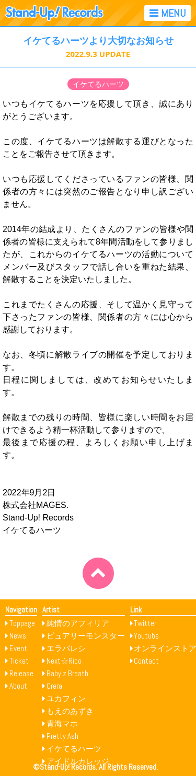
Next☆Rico (64, 661)
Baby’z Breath (67, 673)
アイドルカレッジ (78, 761)
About (18, 686)
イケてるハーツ (98, 84)
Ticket (19, 661)
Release (21, 673)
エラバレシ (66, 648)
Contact (146, 661)
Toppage (22, 623)
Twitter (145, 623)
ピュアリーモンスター (86, 636)
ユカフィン (66, 698)
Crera (54, 686)
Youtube (146, 636)
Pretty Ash (62, 736)
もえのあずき (70, 711)
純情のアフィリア (78, 623)
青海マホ (62, 723)
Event (18, 648)
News (17, 636)
